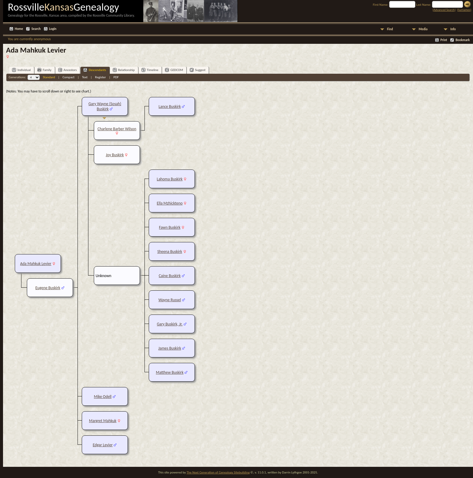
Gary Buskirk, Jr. (170, 324)
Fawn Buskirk (169, 227)
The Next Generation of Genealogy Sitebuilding (217, 472)
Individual (21, 70)
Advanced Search (443, 10)
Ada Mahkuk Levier (35, 263)
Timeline (149, 70)
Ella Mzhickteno (170, 203)
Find (390, 29)
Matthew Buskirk (170, 372)
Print (443, 40)
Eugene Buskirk (47, 287)
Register (100, 77)
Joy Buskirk (115, 154)
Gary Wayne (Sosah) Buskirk (104, 106)
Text (84, 77)
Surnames (464, 10)
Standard (49, 77)
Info (453, 29)
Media (423, 29)
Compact (68, 77)
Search (35, 29)
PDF (116, 77)
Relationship (124, 70)
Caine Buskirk (170, 275)
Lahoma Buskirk (170, 179)
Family (44, 70)
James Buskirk (169, 348)
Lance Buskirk (170, 106)
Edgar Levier (103, 444)
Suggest (198, 70)
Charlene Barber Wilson (116, 128)
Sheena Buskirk (169, 251)
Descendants (94, 70)
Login (52, 29)
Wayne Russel (169, 299)
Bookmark (463, 40)
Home (19, 29)
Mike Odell (102, 396)
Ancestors (67, 70)
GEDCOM (174, 70)
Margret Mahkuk (102, 420)
